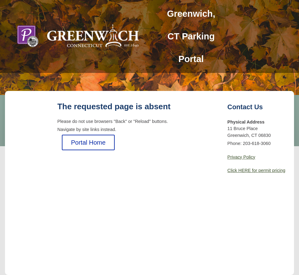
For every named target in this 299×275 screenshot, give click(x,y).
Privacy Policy (241, 157)
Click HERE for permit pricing (256, 170)
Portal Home (88, 142)
